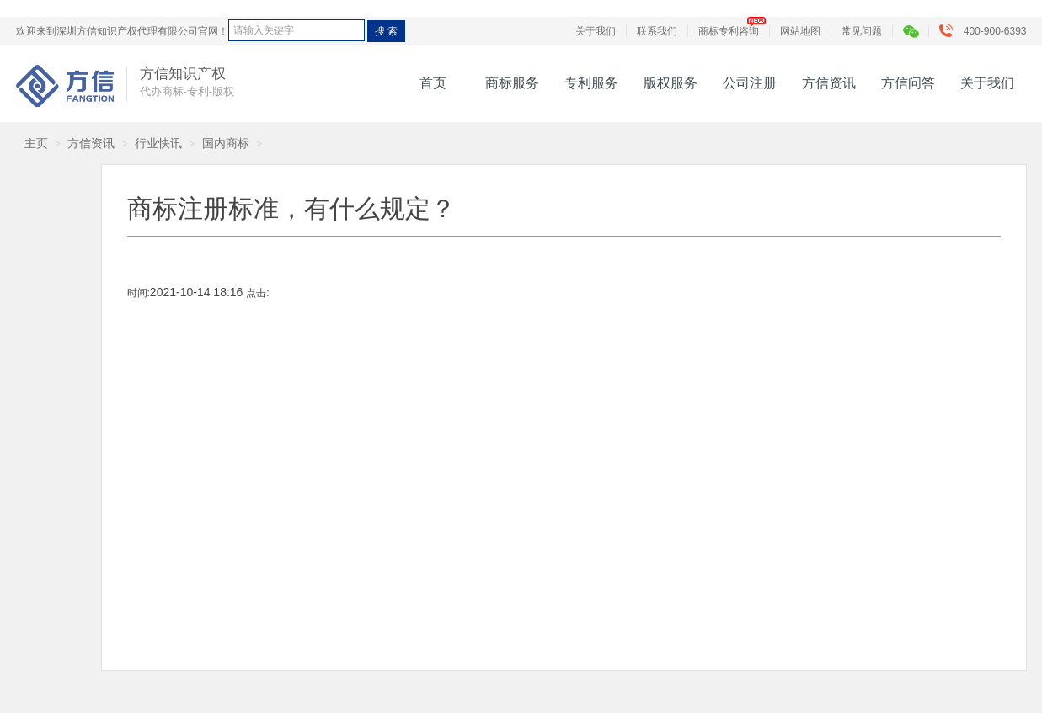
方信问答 (908, 83)
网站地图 (800, 31)
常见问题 (862, 31)
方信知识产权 (65, 86)
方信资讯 (829, 83)
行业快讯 (158, 143)
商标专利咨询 (728, 31)
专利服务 (591, 83)
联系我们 (657, 31)
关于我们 (595, 31)
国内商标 (225, 143)
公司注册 (750, 83)
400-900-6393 (987, 31)
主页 (36, 143)
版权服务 (670, 83)
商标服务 (512, 83)
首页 (432, 83)
